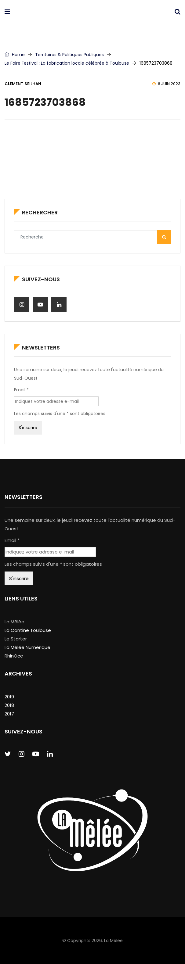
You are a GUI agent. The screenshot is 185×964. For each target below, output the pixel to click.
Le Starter (16, 639)
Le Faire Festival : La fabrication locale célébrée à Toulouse (67, 63)
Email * (21, 390)
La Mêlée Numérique (27, 647)
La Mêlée (14, 621)
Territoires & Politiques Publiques (69, 55)
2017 (9, 714)
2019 (9, 696)
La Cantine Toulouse (28, 630)
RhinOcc (14, 656)
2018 (9, 705)
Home (15, 55)
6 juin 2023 (166, 84)
